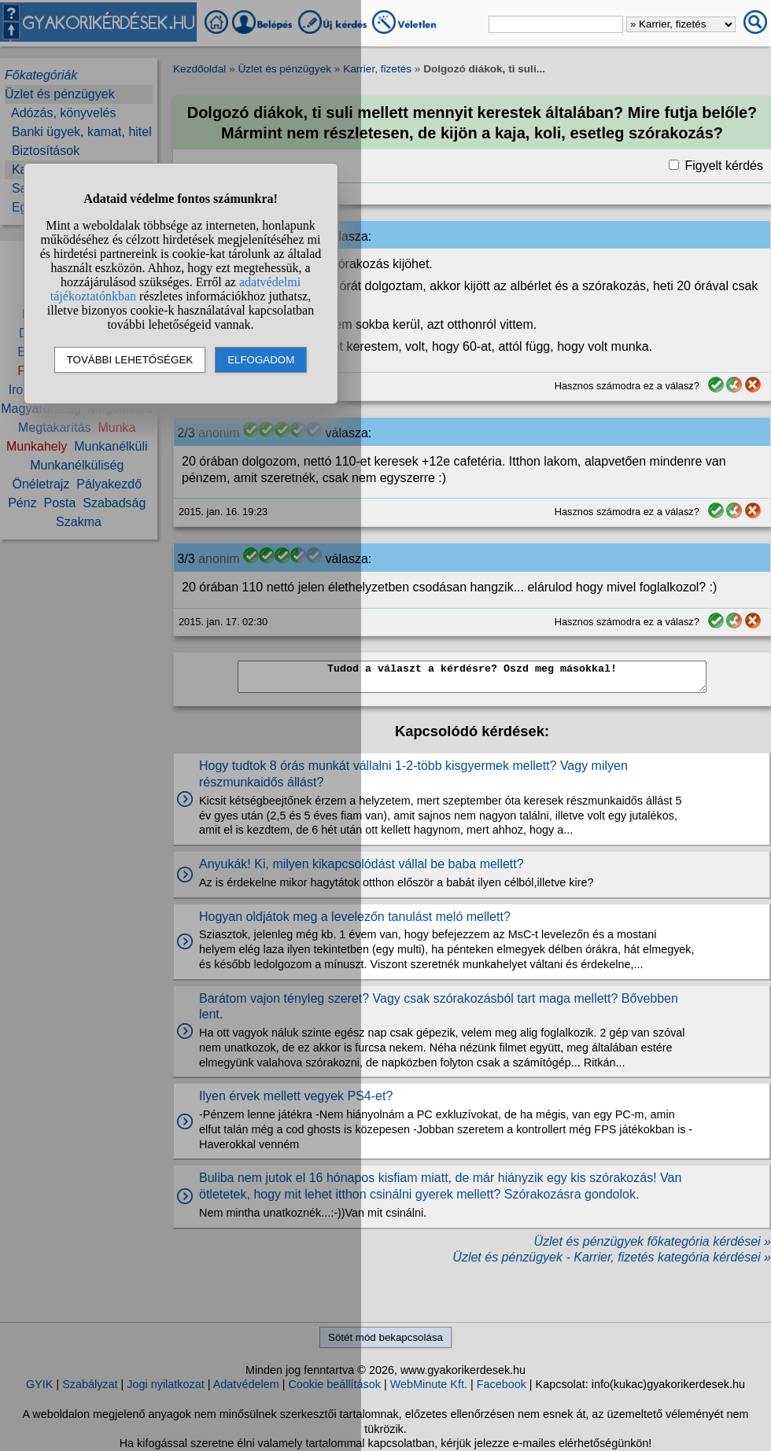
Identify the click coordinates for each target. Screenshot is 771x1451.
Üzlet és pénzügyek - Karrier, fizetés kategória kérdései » (611, 1257)
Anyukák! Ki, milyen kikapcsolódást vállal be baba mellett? (361, 864)
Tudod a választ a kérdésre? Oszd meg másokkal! (472, 677)
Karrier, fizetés (377, 69)
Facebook (501, 1384)
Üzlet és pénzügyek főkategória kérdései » (652, 1241)
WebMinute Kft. (428, 1384)
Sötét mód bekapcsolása (385, 1337)
